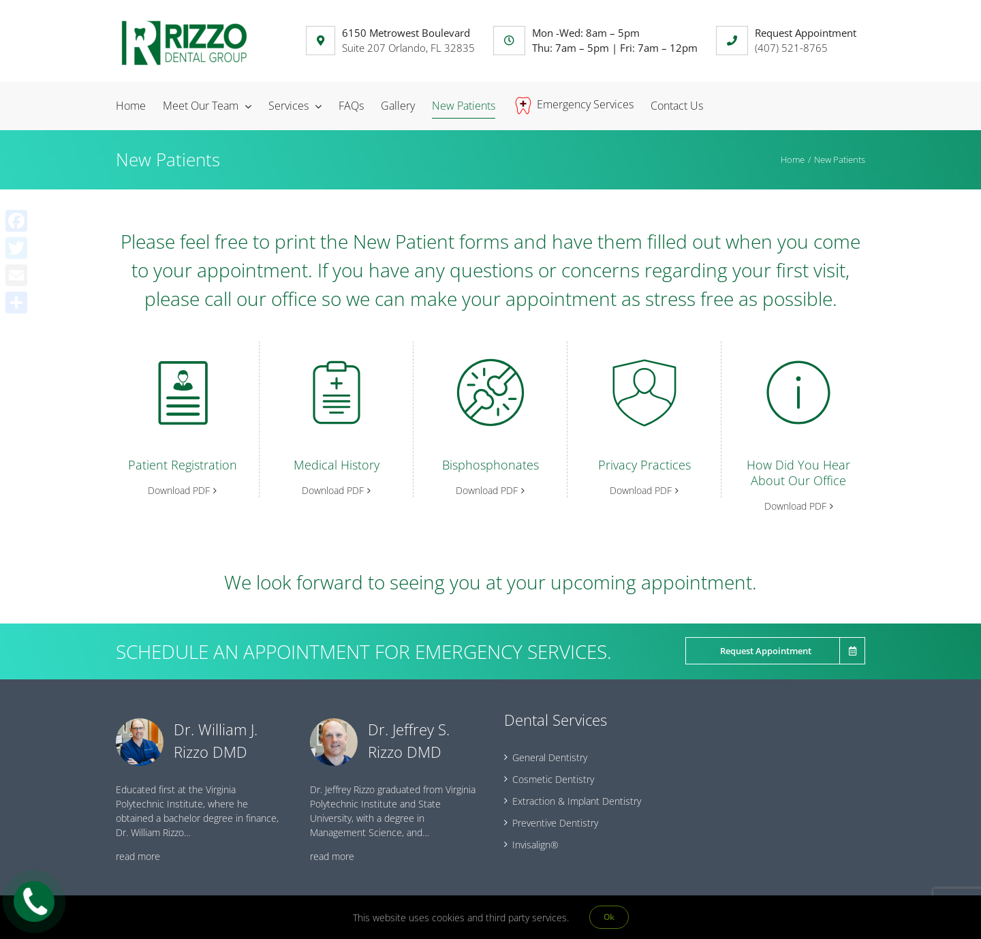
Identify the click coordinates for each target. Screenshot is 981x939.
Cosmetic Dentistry (553, 779)
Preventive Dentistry (555, 822)
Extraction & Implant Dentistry (576, 801)
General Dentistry (549, 757)
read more (138, 856)
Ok (609, 917)
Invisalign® (535, 844)
